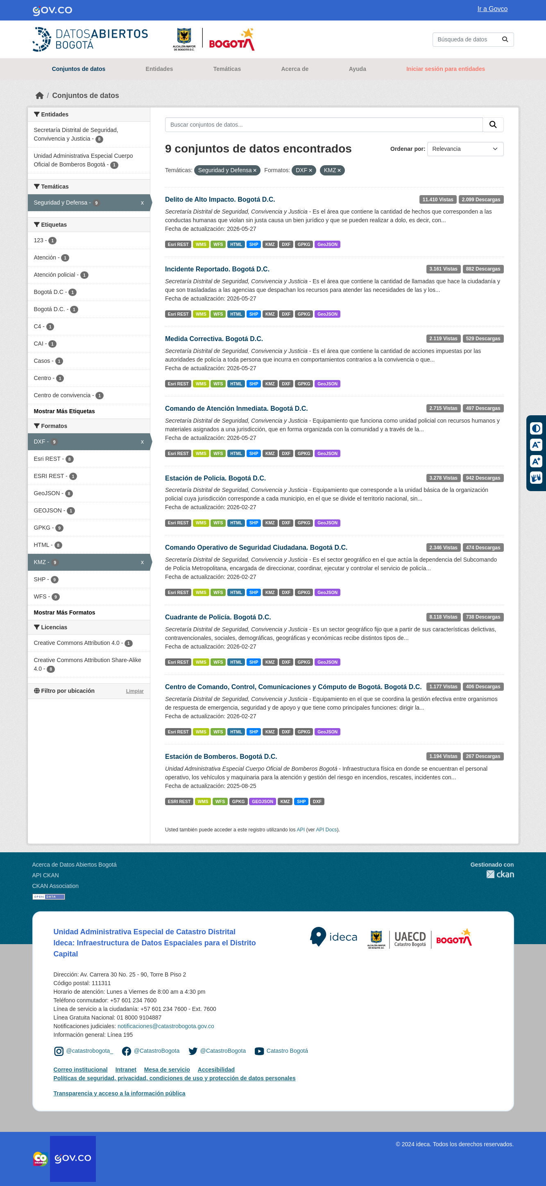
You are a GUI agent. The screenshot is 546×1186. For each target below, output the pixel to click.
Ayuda (357, 69)
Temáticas (227, 69)
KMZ (270, 244)
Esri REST (178, 244)
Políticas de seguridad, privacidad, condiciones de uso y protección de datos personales (175, 1078)
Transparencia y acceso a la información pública (120, 1093)
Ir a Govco (493, 8)
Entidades (159, 69)
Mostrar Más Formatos (64, 612)
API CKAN (45, 875)
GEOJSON (262, 801)
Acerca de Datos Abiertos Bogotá (74, 864)
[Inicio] (40, 95)
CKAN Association (55, 886)
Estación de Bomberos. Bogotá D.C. (221, 756)
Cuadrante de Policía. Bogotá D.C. (218, 617)
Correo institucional (81, 1069)
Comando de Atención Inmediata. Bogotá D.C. (236, 408)
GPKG (304, 244)
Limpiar (135, 691)
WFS (218, 244)
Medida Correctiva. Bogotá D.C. (214, 338)
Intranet (126, 1069)
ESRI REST (179, 801)
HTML (236, 244)
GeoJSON (327, 244)
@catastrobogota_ (89, 1050)
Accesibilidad (216, 1069)
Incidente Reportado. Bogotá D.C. (217, 269)
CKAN (492, 874)
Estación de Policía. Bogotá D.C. (215, 478)
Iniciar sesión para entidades (445, 69)
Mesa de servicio (167, 1069)
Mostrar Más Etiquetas (64, 411)
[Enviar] (505, 39)
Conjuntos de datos (79, 69)
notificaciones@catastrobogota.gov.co (166, 1026)
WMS (201, 244)
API (301, 830)
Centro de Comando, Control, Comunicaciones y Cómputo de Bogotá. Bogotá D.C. (293, 686)
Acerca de (294, 69)
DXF (286, 244)
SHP (253, 244)
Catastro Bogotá (287, 1050)
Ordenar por (407, 149)
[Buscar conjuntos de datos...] (473, 39)
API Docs (326, 830)
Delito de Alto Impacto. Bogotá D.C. (220, 199)
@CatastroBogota (157, 1050)
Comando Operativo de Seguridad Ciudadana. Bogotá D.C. (256, 547)
